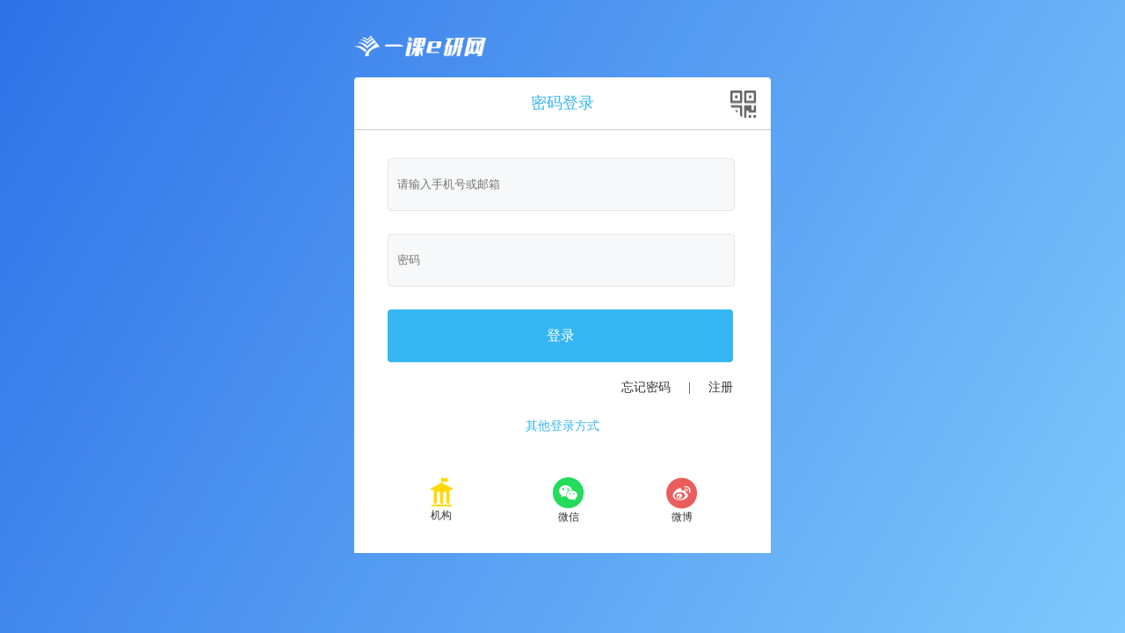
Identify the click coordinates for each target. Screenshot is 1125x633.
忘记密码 (646, 387)
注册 (720, 387)
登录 (561, 335)
